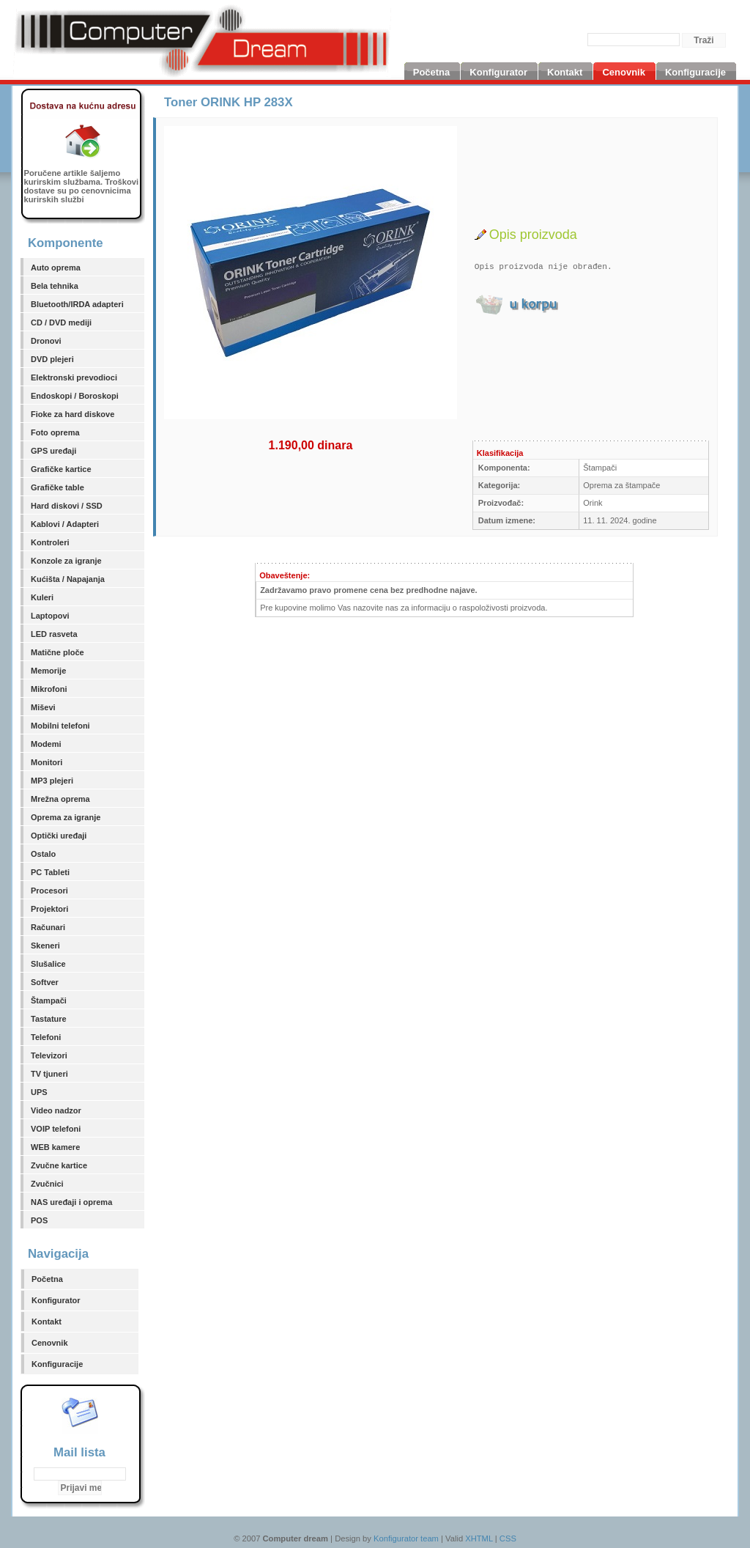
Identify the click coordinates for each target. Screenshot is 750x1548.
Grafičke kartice (61, 469)
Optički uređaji (58, 835)
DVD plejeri (52, 359)
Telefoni (46, 1037)
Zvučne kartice (59, 1165)
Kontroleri (50, 542)
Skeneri (45, 945)
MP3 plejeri (52, 780)
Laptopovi (50, 615)
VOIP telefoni (56, 1128)
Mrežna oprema (60, 799)
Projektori (49, 908)
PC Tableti (50, 872)
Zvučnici (47, 1183)
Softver (45, 982)
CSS (508, 1538)
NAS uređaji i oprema (71, 1202)
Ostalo (43, 853)
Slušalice (48, 963)
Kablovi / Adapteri (65, 524)
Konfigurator (56, 1300)
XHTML (479, 1538)
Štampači (49, 1000)
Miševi (43, 707)
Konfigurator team (406, 1538)
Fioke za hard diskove (72, 414)
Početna (47, 1279)
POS (39, 1220)
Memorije (48, 670)
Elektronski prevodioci (74, 377)
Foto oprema (55, 432)
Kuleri (42, 597)
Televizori (49, 1055)
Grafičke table (57, 487)
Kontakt (46, 1321)
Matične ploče (57, 652)
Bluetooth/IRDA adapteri (77, 304)
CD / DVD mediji (61, 322)
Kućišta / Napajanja (68, 579)
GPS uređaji (53, 450)
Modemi (46, 744)
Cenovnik (49, 1342)
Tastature (49, 1018)
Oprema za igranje (65, 817)
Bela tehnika (54, 285)
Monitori (46, 762)
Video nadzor (56, 1110)
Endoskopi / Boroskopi (75, 395)
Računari (48, 927)
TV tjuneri (49, 1073)
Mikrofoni (49, 689)
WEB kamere (55, 1147)
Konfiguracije (57, 1364)
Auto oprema (56, 267)
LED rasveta (54, 634)
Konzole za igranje (66, 560)
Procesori (49, 890)
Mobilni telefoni (60, 725)
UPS (39, 1092)
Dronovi (46, 340)
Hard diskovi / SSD (67, 505)
